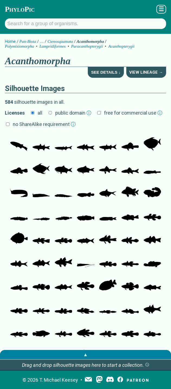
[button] (147, 365)
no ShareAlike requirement (44, 124)
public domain (73, 113)
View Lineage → (146, 72)
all (40, 113)
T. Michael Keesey (58, 380)
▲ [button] (85, 354)
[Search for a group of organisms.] (85, 23)
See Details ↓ (106, 72)
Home (10, 41)
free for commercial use (133, 113)
